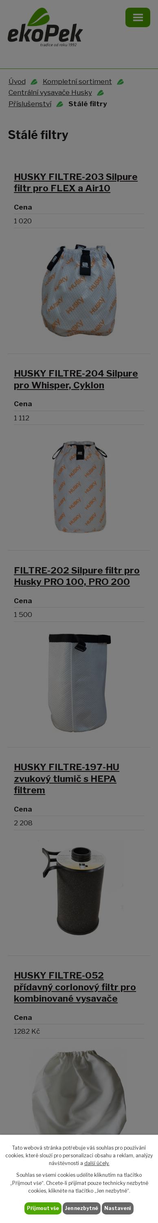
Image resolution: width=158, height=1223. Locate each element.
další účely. (97, 1163)
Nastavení (117, 1208)
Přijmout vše (43, 1208)
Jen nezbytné (81, 1208)
